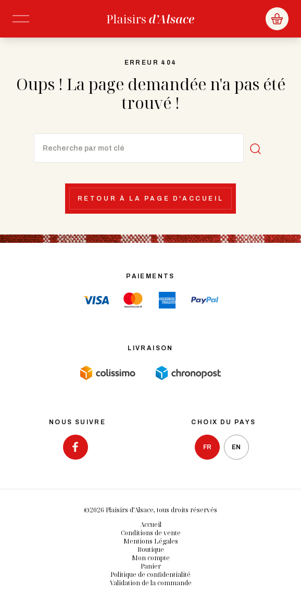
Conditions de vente (151, 532)
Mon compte (151, 557)
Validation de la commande (151, 582)
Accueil (150, 524)
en (236, 447)
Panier (151, 566)
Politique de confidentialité (150, 574)
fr (207, 447)
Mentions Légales (150, 541)
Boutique (150, 549)
